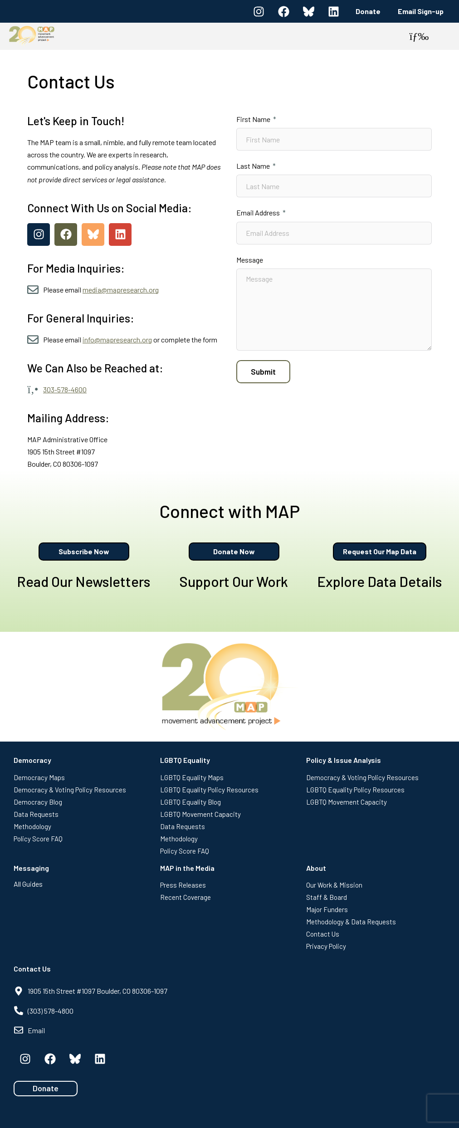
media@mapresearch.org (121, 289)
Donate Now (234, 551)
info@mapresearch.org (117, 339)
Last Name (253, 165)
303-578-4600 (65, 389)
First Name (254, 119)
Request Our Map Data (379, 551)
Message (249, 259)
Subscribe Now (84, 551)
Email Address (258, 212)
